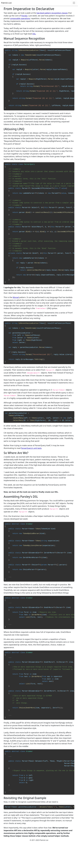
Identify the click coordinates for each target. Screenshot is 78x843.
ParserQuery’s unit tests (31, 448)
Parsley (24, 15)
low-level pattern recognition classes (52, 13)
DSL (34, 34)
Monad (16, 297)
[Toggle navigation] (74, 3)
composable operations (20, 18)
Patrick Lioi (6, 2)
